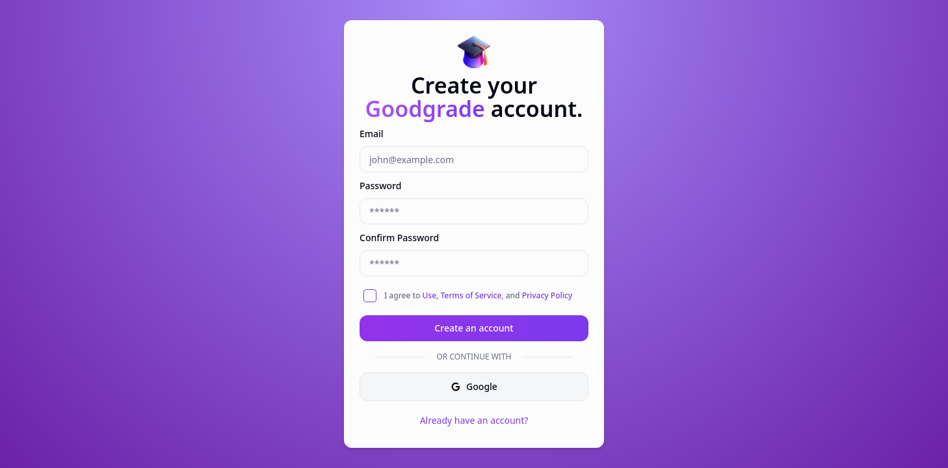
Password (380, 185)
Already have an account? (474, 420)
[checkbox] (369, 295)
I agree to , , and (478, 296)
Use (429, 295)
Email (372, 133)
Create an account (473, 328)
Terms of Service (470, 295)
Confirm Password (399, 237)
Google (474, 386)
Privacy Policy (547, 295)
